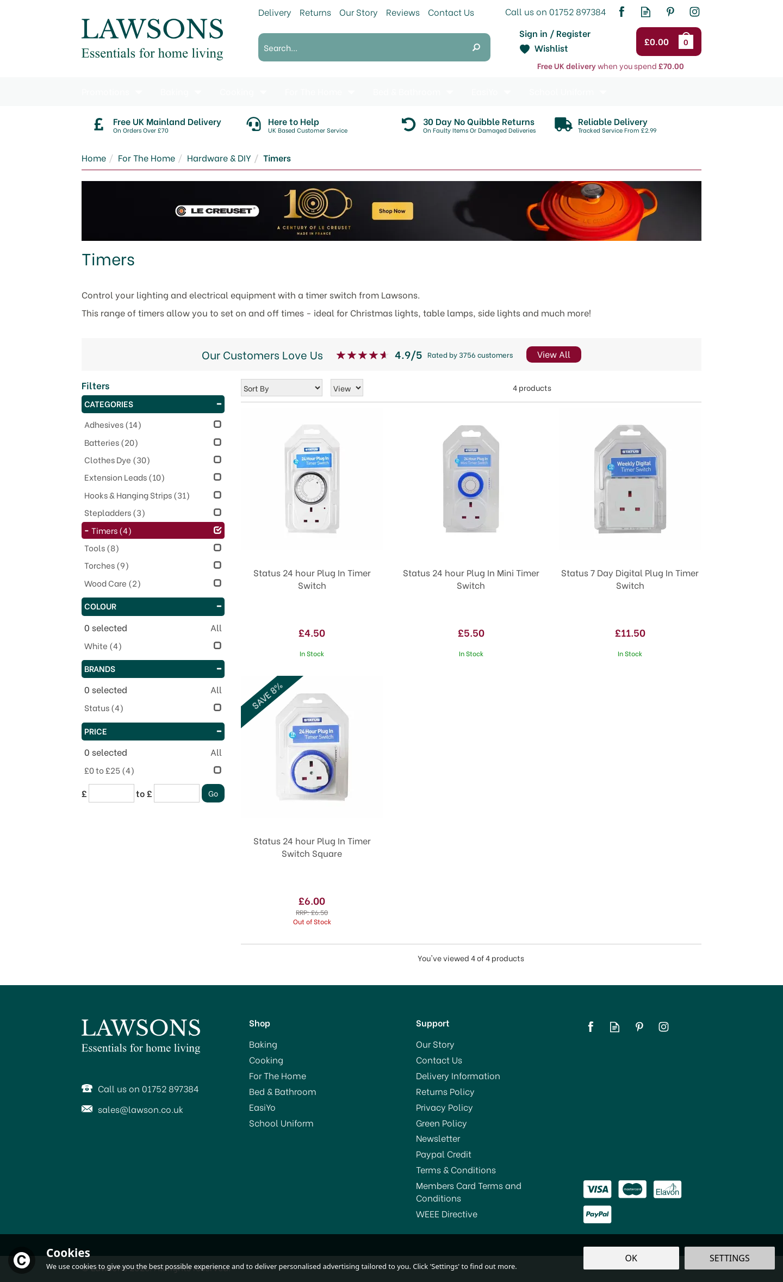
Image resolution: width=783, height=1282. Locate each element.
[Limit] (347, 387)
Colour (153, 606)
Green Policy (441, 1123)
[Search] (360, 47)
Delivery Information (458, 1075)
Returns (315, 11)
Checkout (658, 42)
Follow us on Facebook (621, 11)
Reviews (403, 11)
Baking (263, 1044)
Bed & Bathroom (282, 1091)
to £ (144, 793)
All (216, 627)
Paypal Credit (443, 1154)
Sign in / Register (555, 33)
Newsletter (438, 1138)
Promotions (105, 91)
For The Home (277, 1075)
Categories (153, 403)
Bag (687, 41)
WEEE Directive (446, 1213)
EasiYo (262, 1107)
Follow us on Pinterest (670, 11)
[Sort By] (281, 387)
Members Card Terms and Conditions (468, 1191)
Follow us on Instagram (694, 11)
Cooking (266, 1060)
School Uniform (281, 1123)
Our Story (435, 1044)
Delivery (274, 11)
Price (153, 731)
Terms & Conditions (456, 1169)
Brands (153, 668)
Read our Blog (645, 11)
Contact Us (439, 1060)
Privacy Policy (444, 1107)
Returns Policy (445, 1091)
